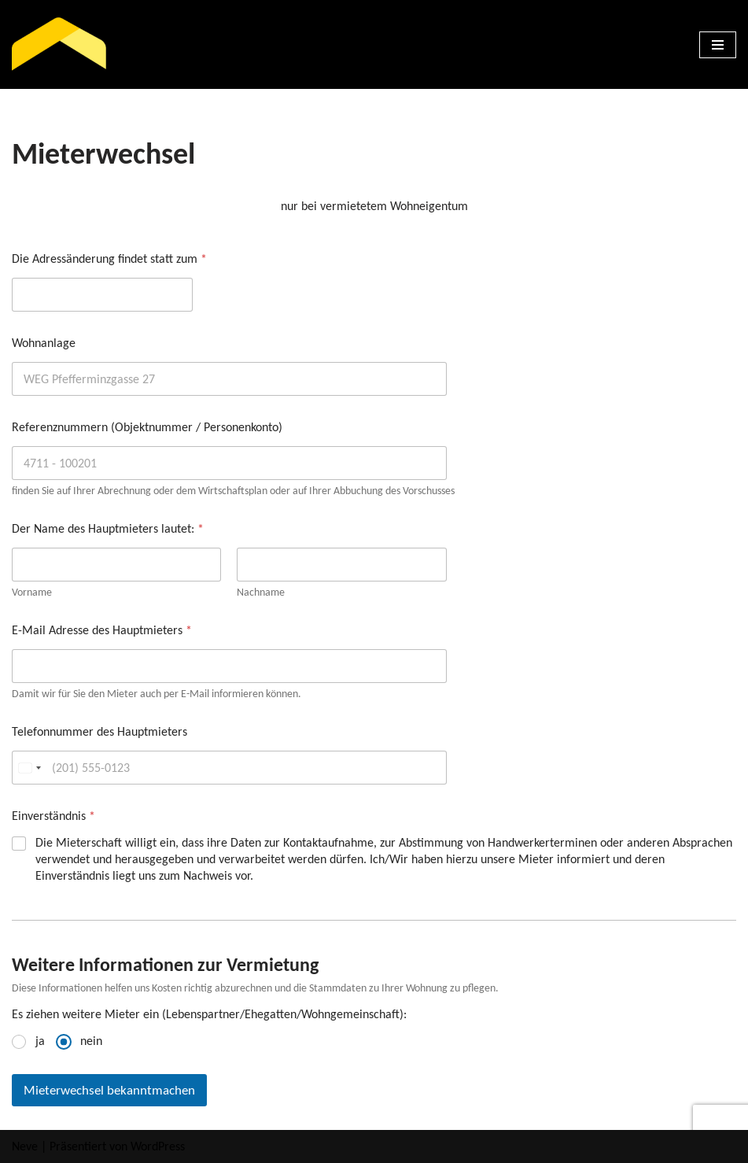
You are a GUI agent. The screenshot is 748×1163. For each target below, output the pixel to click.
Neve (25, 1146)
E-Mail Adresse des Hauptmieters (102, 629)
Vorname (32, 592)
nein (91, 1040)
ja (40, 1040)
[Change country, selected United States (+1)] (29, 768)
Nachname (261, 592)
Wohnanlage (44, 342)
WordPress (158, 1146)
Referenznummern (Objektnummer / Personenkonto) (147, 426)
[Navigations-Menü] (717, 44)
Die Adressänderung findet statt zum (109, 258)
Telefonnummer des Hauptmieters (99, 731)
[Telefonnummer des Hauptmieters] (229, 768)
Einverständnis (53, 815)
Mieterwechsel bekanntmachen (109, 1090)
